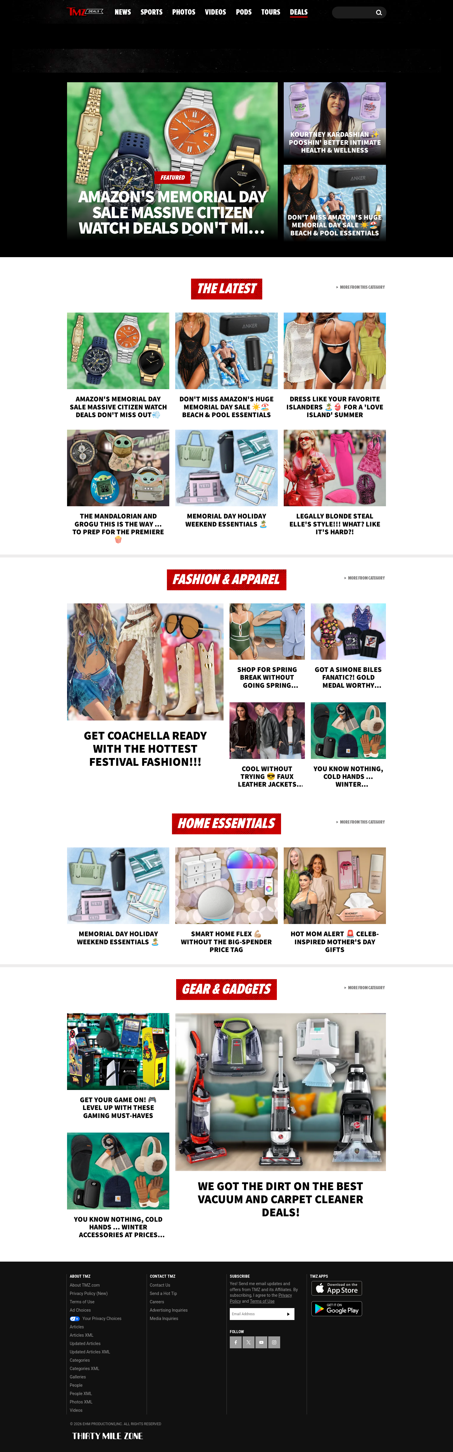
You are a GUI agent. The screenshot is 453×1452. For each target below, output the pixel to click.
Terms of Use (82, 1301)
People (76, 1385)
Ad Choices (80, 1310)
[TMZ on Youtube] (90, 11)
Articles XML (82, 1335)
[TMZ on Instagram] (102, 11)
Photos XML (81, 1402)
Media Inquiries (164, 1318)
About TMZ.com (85, 1285)
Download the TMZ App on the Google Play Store (336, 1308)
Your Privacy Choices (96, 1318)
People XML (81, 1393)
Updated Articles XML (90, 1351)
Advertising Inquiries (169, 1310)
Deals (360, 61)
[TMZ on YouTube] (261, 1342)
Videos (227, 61)
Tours (316, 61)
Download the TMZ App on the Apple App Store (336, 1288)
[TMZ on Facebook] (71, 11)
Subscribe (288, 1314)
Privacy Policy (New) (89, 1293)
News (81, 61)
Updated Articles (85, 1343)
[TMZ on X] (80, 11)
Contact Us (160, 1285)
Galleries (78, 1377)
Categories (80, 1360)
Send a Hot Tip (163, 1293)
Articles (77, 1326)
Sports (126, 61)
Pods (273, 61)
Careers (157, 1301)
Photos (178, 61)
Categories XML (84, 1368)
